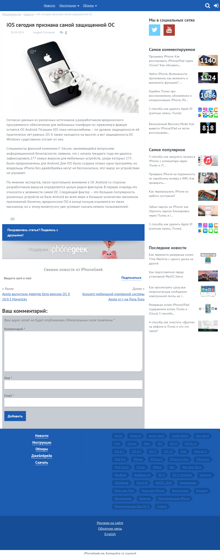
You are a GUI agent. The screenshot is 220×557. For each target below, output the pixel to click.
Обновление (122, 498)
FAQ (117, 443)
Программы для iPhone (174, 498)
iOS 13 (168, 451)
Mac (172, 467)
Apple (118, 436)
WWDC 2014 (163, 483)
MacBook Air (142, 475)
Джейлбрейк (41, 455)
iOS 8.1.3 (191, 443)
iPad (183, 451)
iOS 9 (152, 451)
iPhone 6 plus (179, 459)
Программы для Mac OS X (131, 506)
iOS (12, 218)
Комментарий (14, 329)
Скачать (41, 462)
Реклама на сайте (110, 523)
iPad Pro (120, 459)
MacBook (120, 475)
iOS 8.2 (119, 451)
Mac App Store (191, 467)
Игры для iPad (124, 491)
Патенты (144, 498)
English (110, 534)
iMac (147, 443)
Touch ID (142, 483)
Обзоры (88, 5)
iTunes (140, 467)
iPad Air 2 (200, 451)
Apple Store (156, 436)
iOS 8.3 (136, 451)
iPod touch (121, 467)
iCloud (132, 443)
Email (9, 396)
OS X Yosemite (182, 475)
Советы (162, 506)
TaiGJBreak (121, 483)
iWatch (157, 467)
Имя (8, 378)
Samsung (205, 475)
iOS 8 (173, 443)
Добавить (15, 416)
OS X (161, 475)
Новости (49, 5)
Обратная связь (110, 528)
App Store (202, 436)
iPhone (138, 459)
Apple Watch (180, 436)
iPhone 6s (203, 459)
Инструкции (68, 5)
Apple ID (135, 436)
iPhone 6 (156, 459)
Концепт (202, 491)
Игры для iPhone (153, 491)
